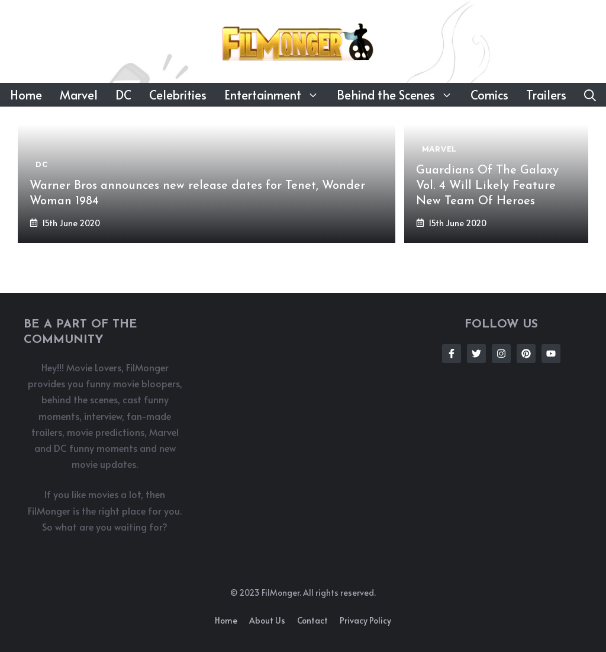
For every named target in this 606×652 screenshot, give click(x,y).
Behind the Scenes (399, 95)
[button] (590, 95)
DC (123, 94)
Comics (489, 94)
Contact (312, 620)
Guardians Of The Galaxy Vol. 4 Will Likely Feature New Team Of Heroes (487, 186)
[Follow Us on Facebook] (451, 353)
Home (26, 94)
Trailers (546, 94)
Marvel (79, 94)
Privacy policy (365, 620)
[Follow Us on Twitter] (476, 353)
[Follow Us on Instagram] (501, 353)
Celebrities (178, 94)
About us (267, 620)
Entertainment (276, 95)
